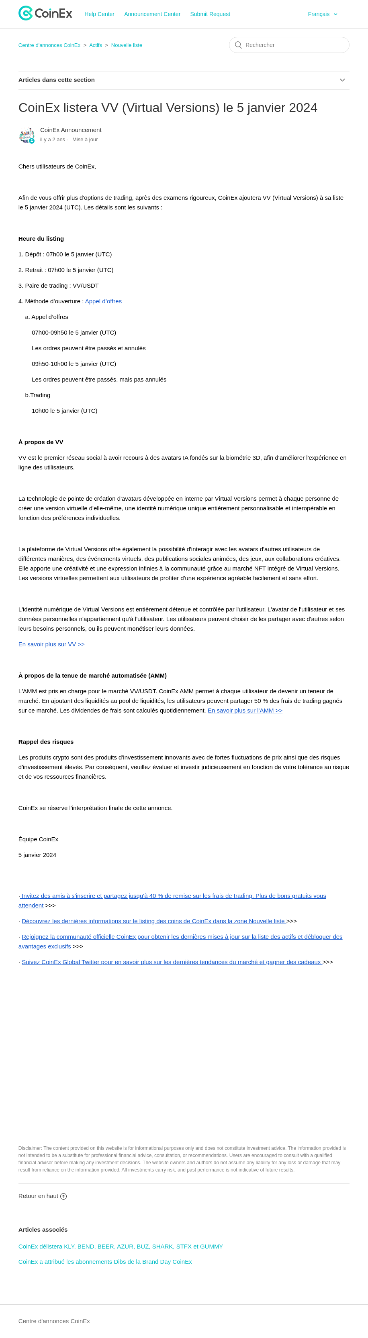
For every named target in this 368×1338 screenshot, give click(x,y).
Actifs (95, 45)
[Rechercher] (289, 45)
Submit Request (210, 14)
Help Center (99, 14)
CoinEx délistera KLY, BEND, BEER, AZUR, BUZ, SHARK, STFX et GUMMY (120, 1246)
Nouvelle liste (126, 45)
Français (319, 14)
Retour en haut (42, 1195)
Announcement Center (152, 14)
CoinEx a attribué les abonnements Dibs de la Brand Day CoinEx (105, 1261)
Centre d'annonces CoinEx (49, 45)
